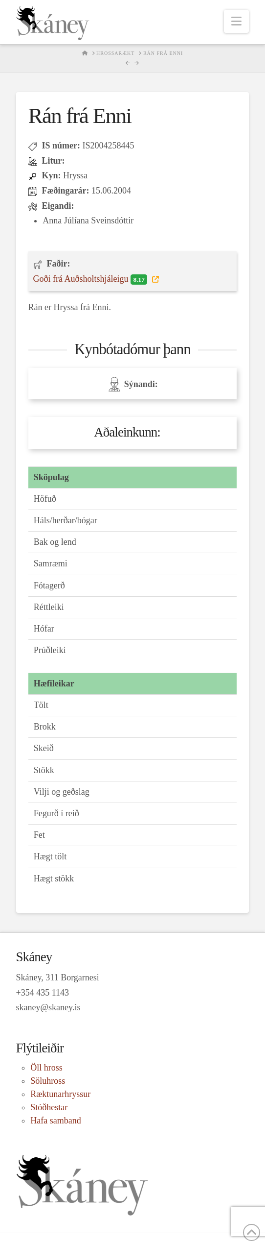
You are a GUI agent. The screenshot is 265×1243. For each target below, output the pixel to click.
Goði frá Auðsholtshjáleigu (91, 279)
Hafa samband (55, 1120)
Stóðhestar (48, 1107)
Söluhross (47, 1081)
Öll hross (46, 1067)
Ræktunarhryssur (60, 1094)
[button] (236, 21)
